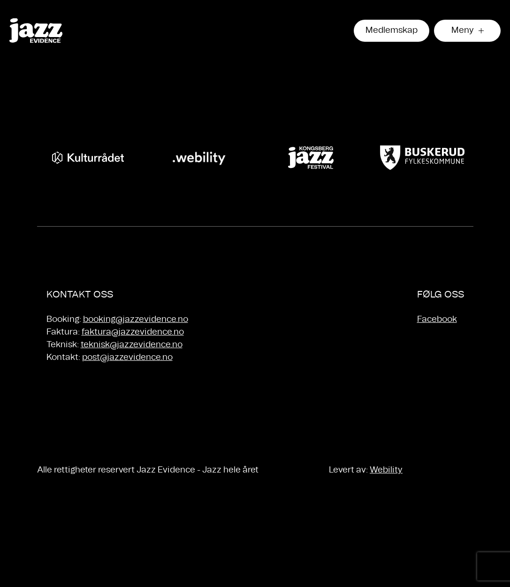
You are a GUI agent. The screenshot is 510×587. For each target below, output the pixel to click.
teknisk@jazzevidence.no (132, 345)
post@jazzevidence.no (127, 357)
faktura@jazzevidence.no (133, 332)
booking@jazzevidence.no (135, 319)
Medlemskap (391, 30)
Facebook (437, 319)
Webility (386, 470)
